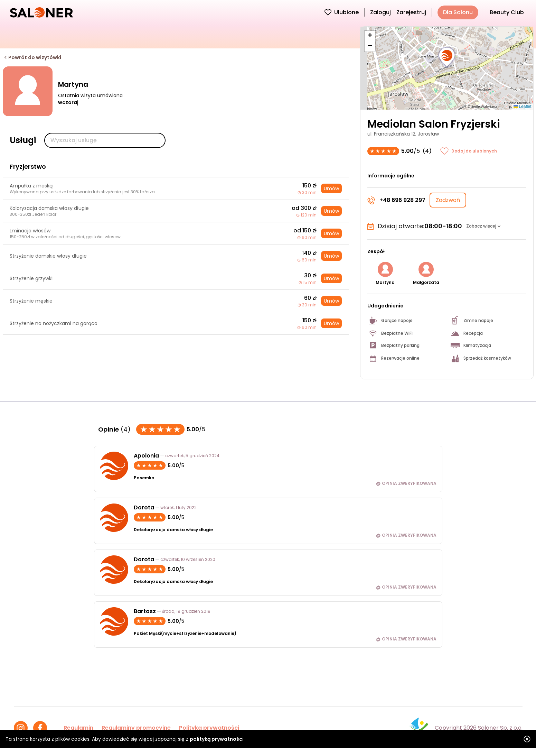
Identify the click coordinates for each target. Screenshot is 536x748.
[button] (447, 57)
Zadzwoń (448, 200)
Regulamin (78, 728)
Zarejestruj (411, 12)
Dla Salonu (458, 12)
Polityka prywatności (209, 728)
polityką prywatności (217, 739)
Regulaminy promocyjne (136, 728)
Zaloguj (380, 12)
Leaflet (522, 106)
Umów (331, 188)
